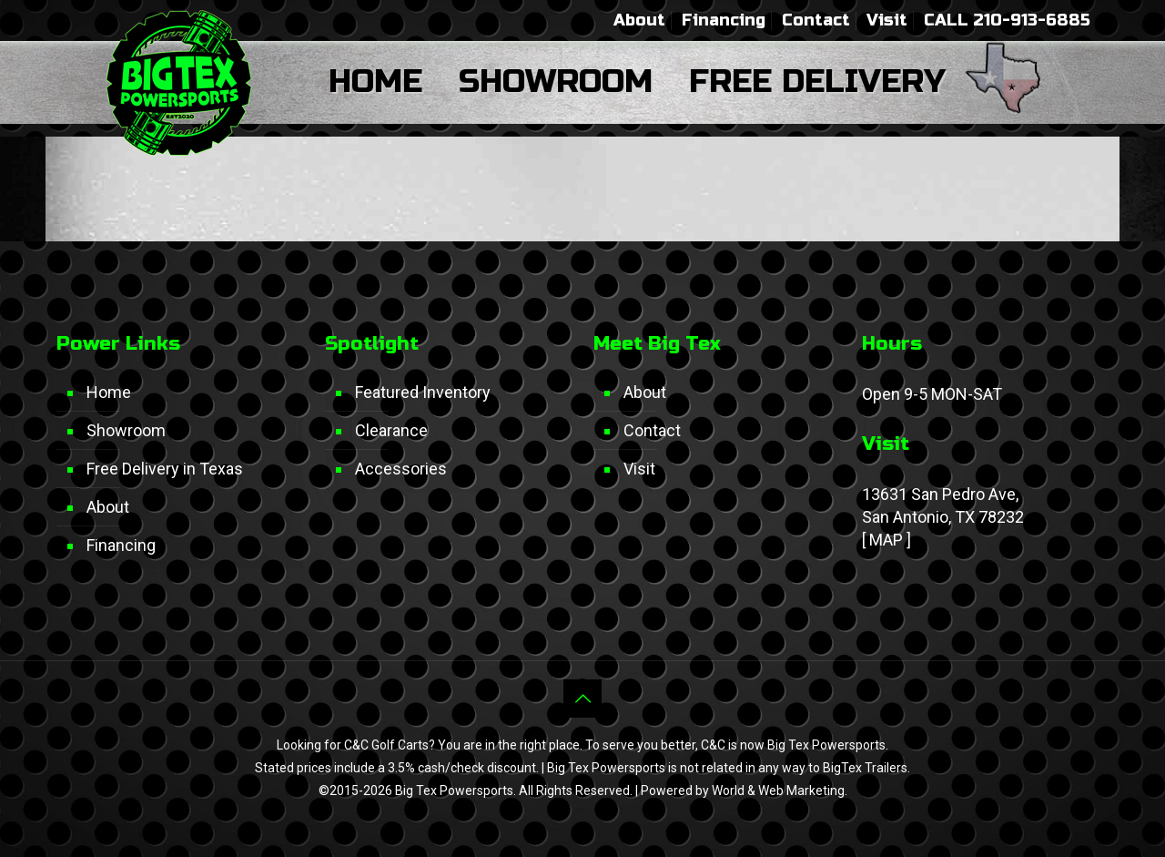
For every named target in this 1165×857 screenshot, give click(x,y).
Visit (886, 20)
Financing (723, 20)
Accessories (401, 468)
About (639, 20)
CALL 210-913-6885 (1007, 20)
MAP (886, 539)
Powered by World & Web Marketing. (744, 790)
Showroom (126, 430)
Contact (816, 20)
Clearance (391, 430)
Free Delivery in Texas (164, 468)
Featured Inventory (423, 392)
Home (108, 392)
